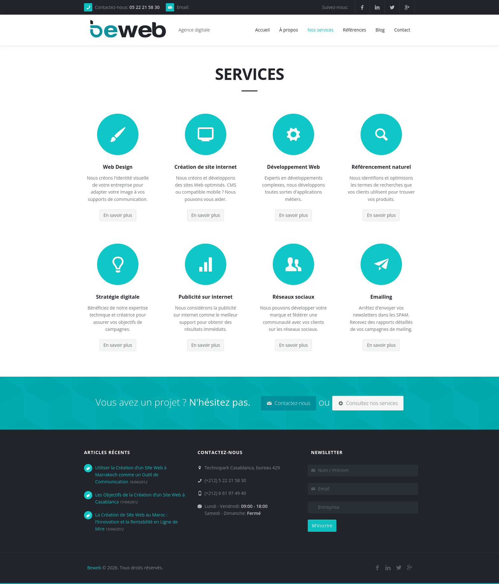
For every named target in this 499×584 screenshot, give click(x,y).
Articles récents (107, 452)
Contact (402, 30)
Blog (380, 30)
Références (354, 30)
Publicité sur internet (206, 296)
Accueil (262, 30)
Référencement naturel (381, 166)
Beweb (94, 568)
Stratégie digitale (118, 296)
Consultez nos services (368, 403)
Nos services (320, 30)
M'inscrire (322, 526)
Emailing (381, 296)
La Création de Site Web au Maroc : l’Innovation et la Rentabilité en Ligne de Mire (136, 522)
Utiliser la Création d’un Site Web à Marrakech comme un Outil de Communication (130, 475)
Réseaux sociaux (293, 296)
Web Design (118, 166)
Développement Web (293, 166)
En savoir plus (117, 215)
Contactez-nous (289, 403)
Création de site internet (205, 166)
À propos (288, 30)
